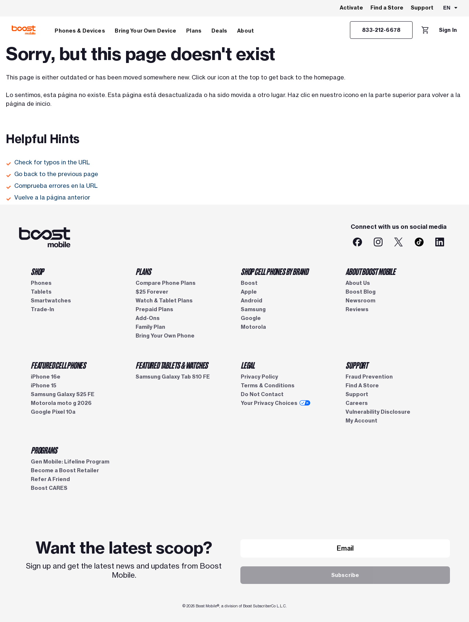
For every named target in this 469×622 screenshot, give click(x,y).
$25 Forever (152, 291)
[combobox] (451, 8)
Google (251, 318)
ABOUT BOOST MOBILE (370, 271)
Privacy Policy (259, 376)
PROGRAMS (44, 449)
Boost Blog (361, 291)
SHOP (37, 271)
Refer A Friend (50, 479)
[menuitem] (79, 30)
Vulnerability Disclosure (378, 412)
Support (422, 7)
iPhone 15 (43, 385)
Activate (351, 7)
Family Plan (150, 327)
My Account (361, 420)
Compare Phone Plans (166, 283)
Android (251, 300)
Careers (357, 403)
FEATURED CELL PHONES (58, 365)
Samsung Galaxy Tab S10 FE (173, 376)
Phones (41, 283)
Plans (194, 30)
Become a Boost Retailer (65, 470)
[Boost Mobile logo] (24, 30)
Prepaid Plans (154, 309)
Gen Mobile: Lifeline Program (70, 461)
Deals (219, 30)
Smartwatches (51, 300)
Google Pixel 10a (53, 412)
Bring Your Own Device (145, 30)
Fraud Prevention (369, 376)
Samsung (253, 309)
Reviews (357, 309)
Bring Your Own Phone (165, 335)
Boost (249, 283)
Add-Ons (148, 318)
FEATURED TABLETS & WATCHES (172, 365)
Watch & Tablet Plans (164, 300)
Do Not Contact (262, 394)
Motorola (253, 327)
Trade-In (42, 309)
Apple (249, 291)
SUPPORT (357, 365)
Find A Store (362, 385)
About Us (358, 283)
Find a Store (386, 7)
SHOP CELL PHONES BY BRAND (274, 271)
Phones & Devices (80, 30)
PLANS (143, 271)
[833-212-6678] (381, 30)
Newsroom (360, 300)
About (245, 30)
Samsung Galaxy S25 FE (63, 394)
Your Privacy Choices (275, 403)
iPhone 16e (45, 376)
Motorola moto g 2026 (61, 403)
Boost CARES (49, 488)
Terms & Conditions (268, 385)
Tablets (41, 291)
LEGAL (248, 365)
